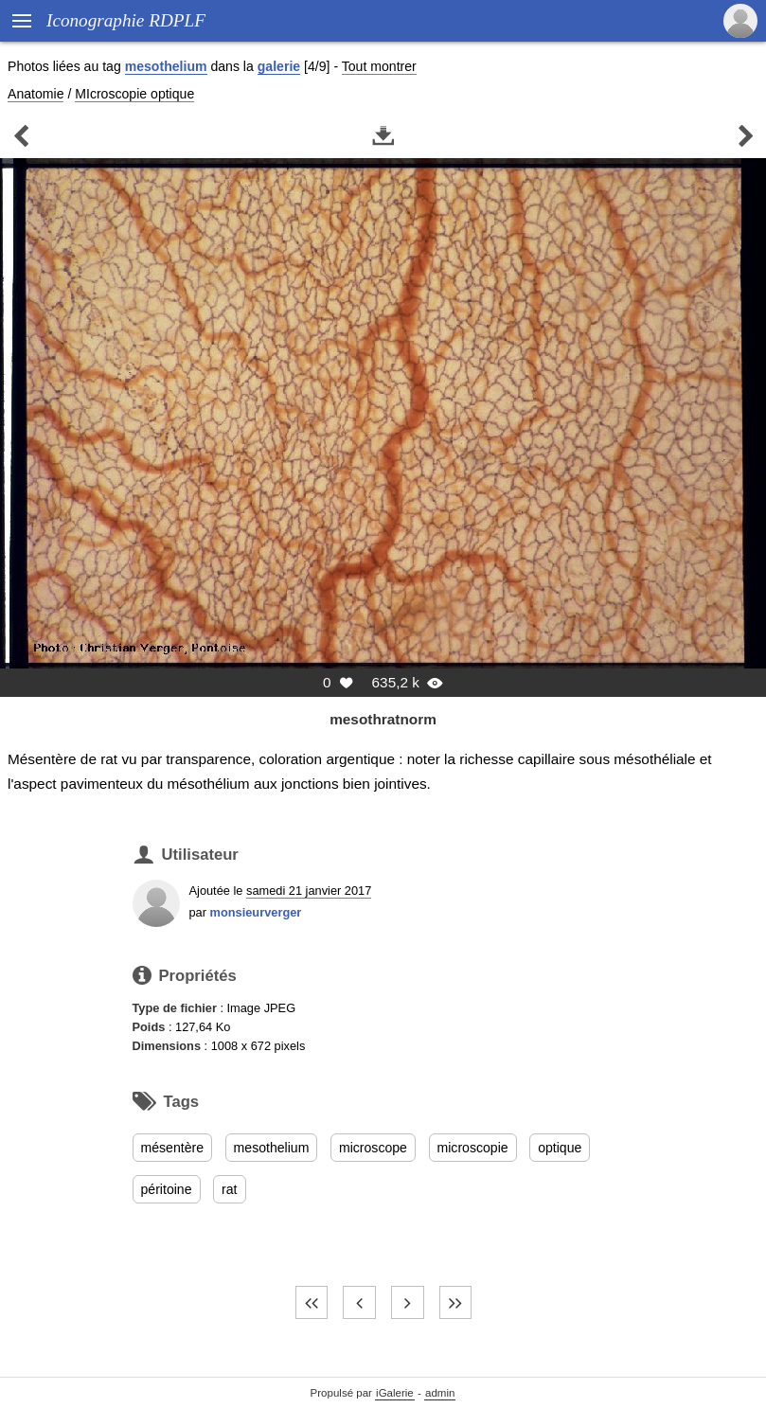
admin (439, 1393)
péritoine (166, 1189)
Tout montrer (379, 66)
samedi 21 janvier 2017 (308, 890)
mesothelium (166, 66)
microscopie (472, 1147)
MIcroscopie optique (134, 93)
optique (559, 1147)
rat (229, 1189)
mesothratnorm (383, 719)
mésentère (173, 1147)
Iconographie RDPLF (125, 20)
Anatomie (35, 93)
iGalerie (395, 1393)
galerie (279, 66)
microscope (373, 1147)
